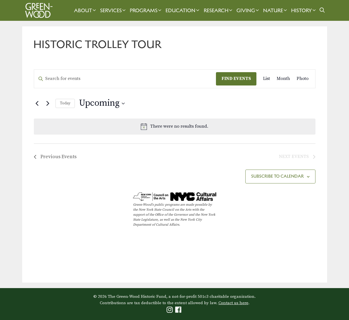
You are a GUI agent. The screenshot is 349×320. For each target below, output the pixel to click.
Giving (248, 10)
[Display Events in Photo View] (303, 79)
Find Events (236, 78)
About (85, 10)
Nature (275, 10)
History (304, 10)
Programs (146, 10)
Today (65, 103)
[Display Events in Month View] (283, 79)
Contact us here (233, 303)
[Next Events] (48, 103)
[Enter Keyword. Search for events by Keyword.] (125, 79)
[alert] (174, 127)
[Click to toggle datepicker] (102, 103)
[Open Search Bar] (322, 10)
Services (113, 10)
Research (219, 10)
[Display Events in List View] (266, 79)
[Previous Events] (37, 103)
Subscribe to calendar (277, 176)
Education (183, 10)
